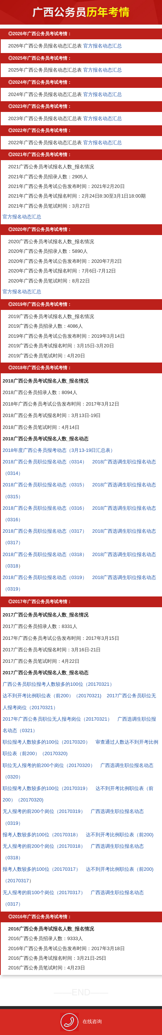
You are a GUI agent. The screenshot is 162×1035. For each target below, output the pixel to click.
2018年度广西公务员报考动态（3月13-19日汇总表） (59, 450)
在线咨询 (81, 1021)
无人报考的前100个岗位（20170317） (44, 892)
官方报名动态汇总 (102, 46)
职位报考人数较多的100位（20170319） (46, 788)
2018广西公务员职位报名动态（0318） (45, 554)
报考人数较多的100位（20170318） (42, 834)
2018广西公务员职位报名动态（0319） (45, 577)
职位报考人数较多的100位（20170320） (46, 742)
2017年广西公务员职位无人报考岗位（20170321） (57, 719)
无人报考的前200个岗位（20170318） (44, 846)
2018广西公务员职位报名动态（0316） (45, 508)
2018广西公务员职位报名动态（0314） (45, 461)
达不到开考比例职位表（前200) (119, 834)
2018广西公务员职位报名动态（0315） (45, 484)
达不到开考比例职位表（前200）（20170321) (52, 695)
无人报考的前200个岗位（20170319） (44, 811)
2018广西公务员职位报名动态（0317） (45, 531)
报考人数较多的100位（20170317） (42, 869)
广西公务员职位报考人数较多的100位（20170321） (58, 684)
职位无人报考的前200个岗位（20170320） (49, 765)
